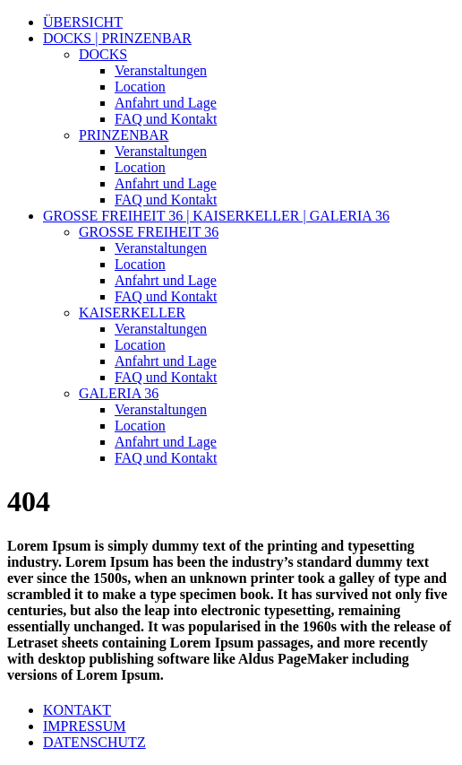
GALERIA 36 (118, 393)
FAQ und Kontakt (166, 118)
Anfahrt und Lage (166, 102)
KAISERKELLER (132, 312)
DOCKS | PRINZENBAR (117, 38)
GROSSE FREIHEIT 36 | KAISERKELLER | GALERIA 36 (216, 215)
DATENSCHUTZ (94, 742)
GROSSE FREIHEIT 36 (148, 231)
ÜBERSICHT (83, 22)
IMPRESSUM (84, 726)
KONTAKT (77, 709)
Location (140, 86)
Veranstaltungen (161, 70)
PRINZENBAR (123, 135)
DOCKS (103, 54)
